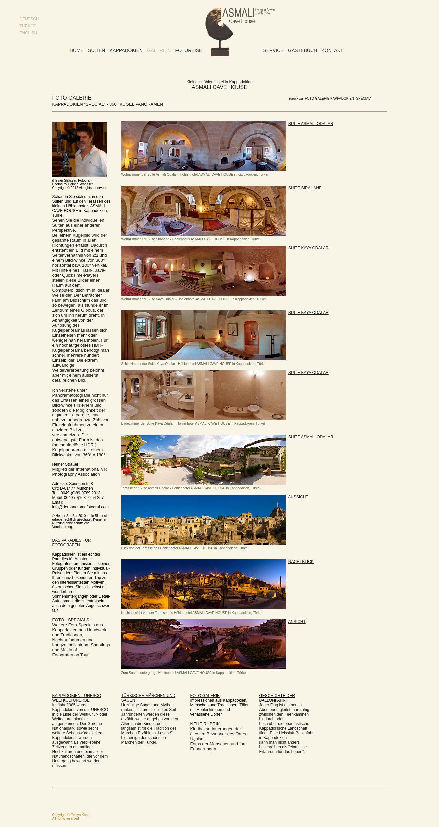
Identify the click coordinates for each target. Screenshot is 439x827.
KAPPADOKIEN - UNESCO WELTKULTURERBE (76, 698)
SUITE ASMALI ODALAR (310, 123)
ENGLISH (28, 33)
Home (77, 50)
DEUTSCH (29, 19)
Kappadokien (126, 50)
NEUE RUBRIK (205, 723)
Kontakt (332, 50)
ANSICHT (297, 621)
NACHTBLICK (301, 561)
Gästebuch (302, 50)
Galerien (159, 50)
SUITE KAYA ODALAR (308, 248)
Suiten (96, 50)
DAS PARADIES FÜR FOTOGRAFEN (71, 542)
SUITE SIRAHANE (305, 188)
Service (273, 50)
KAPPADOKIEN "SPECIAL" (350, 98)
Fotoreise (188, 50)
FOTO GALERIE (205, 695)
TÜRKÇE (28, 26)
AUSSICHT (298, 497)
